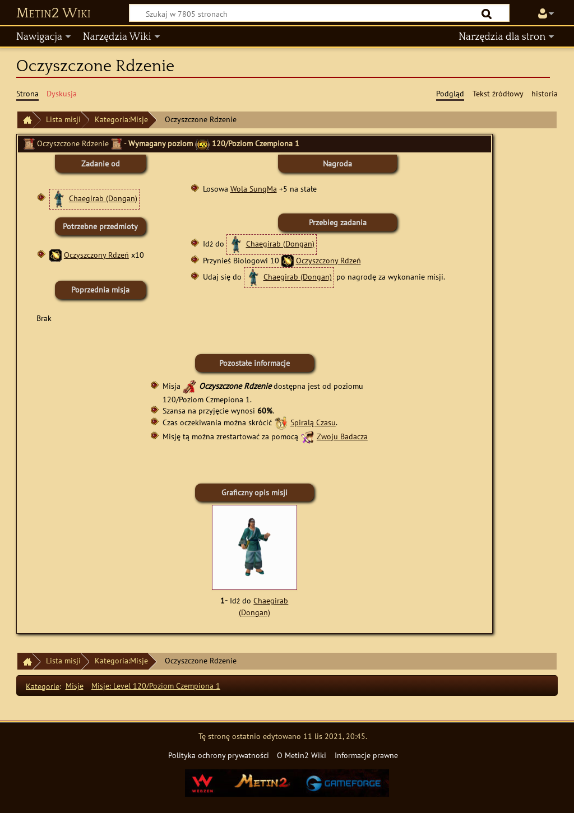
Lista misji (63, 119)
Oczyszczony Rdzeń (96, 254)
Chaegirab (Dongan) (103, 198)
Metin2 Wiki (53, 13)
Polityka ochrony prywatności (218, 755)
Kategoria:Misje (121, 119)
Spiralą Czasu (313, 422)
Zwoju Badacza (342, 436)
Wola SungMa (253, 188)
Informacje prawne (366, 755)
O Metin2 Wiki (301, 755)
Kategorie (42, 685)
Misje (75, 685)
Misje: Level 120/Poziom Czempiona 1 (155, 685)
